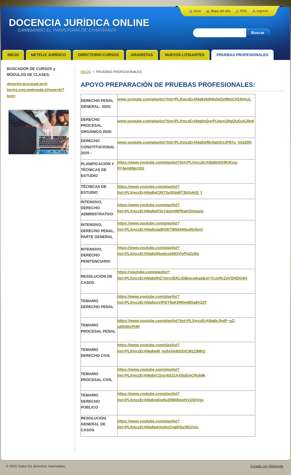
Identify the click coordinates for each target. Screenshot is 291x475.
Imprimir (262, 11)
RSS (243, 11)
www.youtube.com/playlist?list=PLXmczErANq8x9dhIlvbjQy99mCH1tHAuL (184, 99)
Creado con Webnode (266, 466)
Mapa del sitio (220, 11)
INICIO (86, 72)
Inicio (197, 11)
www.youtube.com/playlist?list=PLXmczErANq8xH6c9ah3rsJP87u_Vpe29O (184, 142)
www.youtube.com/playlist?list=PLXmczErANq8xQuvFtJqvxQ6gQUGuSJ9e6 (185, 121)
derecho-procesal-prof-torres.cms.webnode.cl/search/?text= (35, 90)
